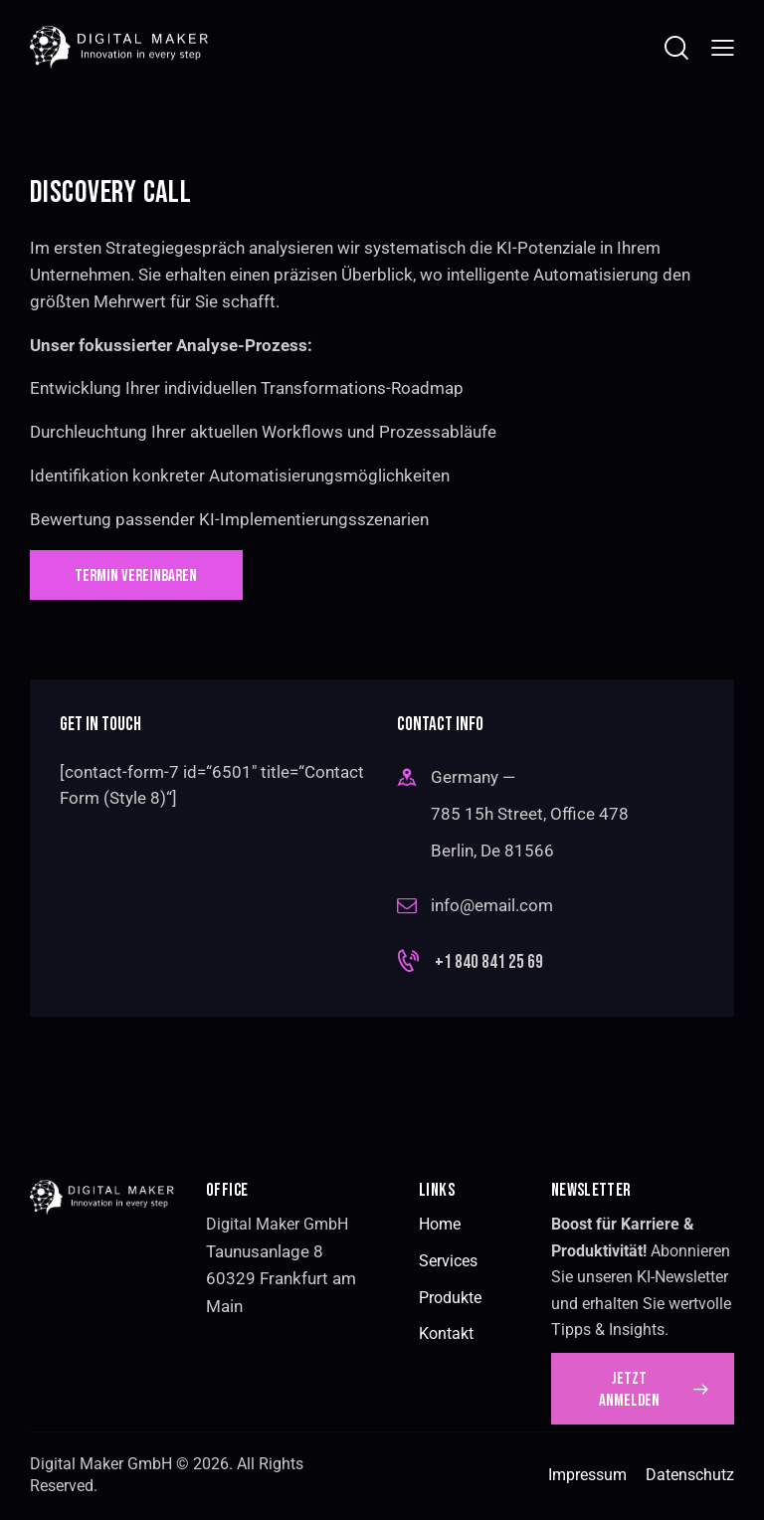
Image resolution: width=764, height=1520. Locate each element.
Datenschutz (690, 1478)
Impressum (587, 1478)
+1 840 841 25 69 (489, 964)
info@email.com (492, 907)
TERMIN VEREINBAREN (141, 577)
